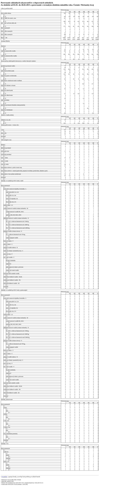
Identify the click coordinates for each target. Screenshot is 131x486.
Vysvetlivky (4, 476)
